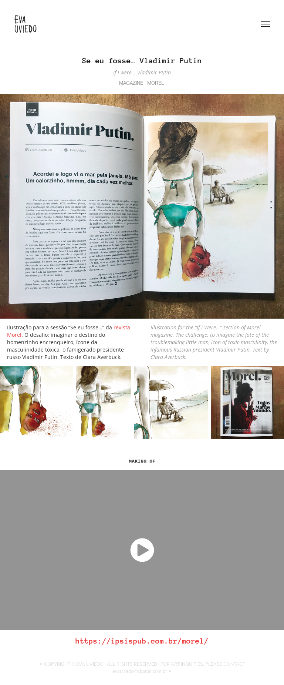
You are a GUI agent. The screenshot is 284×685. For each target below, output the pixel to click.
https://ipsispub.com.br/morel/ (142, 641)
